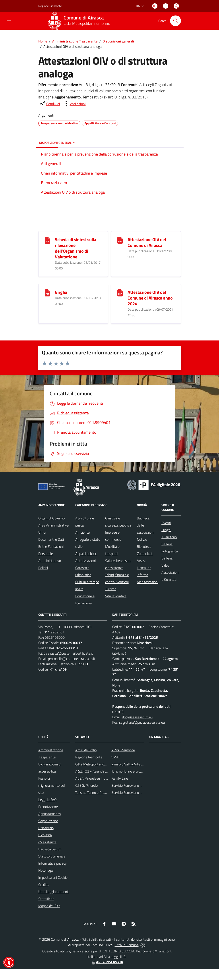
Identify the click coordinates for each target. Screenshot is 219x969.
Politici (43, 567)
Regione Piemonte (88, 757)
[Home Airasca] (80, 21)
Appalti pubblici (86, 553)
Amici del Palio (86, 750)
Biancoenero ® (146, 951)
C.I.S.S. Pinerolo (86, 785)
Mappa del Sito (49, 905)
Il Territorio (169, 537)
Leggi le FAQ (47, 799)
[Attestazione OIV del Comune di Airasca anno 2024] (120, 292)
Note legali (46, 870)
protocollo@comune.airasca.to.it (71, 658)
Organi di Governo (51, 518)
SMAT (115, 757)
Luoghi (166, 530)
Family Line (119, 778)
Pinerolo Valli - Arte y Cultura (132, 764)
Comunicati (145, 553)
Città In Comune (127, 945)
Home (42, 41)
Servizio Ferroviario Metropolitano (136, 785)
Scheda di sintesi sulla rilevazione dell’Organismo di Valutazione (75, 248)
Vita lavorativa (115, 596)
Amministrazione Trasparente (74, 41)
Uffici (42, 532)
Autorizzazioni (85, 560)
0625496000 (55, 637)
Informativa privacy (52, 863)
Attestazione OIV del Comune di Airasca (147, 242)
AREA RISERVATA (107, 962)
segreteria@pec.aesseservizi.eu (142, 722)
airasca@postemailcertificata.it (70, 653)
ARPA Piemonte (123, 750)
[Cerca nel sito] (175, 20)
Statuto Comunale (51, 856)
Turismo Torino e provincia (130, 771)
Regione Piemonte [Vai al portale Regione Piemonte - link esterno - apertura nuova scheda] (50, 6)
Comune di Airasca (84, 18)
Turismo (110, 589)
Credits (43, 884)
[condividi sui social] (49, 103)
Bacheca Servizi (49, 849)
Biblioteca (144, 546)
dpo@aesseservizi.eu (137, 717)
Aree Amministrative (53, 525)
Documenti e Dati (51, 539)
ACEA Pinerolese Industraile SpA (99, 778)
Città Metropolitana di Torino (87, 23)
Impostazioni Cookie (53, 877)
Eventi (166, 522)
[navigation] (9, 20)
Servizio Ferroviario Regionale (132, 792)
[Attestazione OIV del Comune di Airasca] (120, 240)
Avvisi (141, 560)
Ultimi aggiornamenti (53, 891)
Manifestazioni (147, 581)
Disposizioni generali (118, 41)
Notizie (142, 539)
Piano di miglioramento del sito (51, 785)
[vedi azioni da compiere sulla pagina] (74, 103)
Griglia (61, 292)
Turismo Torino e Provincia (94, 792)
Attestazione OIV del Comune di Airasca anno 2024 (150, 298)
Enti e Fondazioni (51, 546)
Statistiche (46, 898)
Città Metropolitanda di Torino (97, 764)
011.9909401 (54, 632)
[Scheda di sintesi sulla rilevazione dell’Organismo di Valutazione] (47, 240)
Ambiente (82, 532)
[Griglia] (47, 292)
